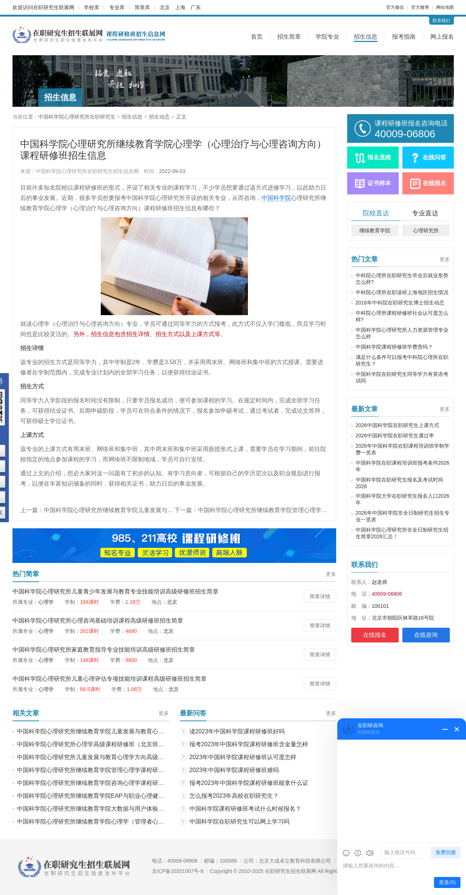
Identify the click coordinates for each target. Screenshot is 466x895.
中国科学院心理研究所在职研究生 (76, 117)
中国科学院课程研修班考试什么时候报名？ (245, 809)
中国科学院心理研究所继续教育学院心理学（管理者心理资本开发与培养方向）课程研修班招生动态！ (149, 821)
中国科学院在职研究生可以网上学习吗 (239, 821)
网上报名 (442, 37)
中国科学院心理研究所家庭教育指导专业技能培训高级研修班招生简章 (104, 649)
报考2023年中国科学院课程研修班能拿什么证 (249, 783)
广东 (196, 7)
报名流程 (379, 157)
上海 (180, 7)
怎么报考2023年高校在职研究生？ (234, 796)
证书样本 (379, 183)
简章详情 (320, 596)
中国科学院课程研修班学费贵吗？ (394, 347)
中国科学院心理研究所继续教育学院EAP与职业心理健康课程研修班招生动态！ (120, 796)
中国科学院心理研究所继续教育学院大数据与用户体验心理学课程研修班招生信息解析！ (131, 809)
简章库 (142, 7)
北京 (165, 7)
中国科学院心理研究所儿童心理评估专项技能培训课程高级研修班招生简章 (110, 679)
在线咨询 (426, 635)
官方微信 (395, 7)
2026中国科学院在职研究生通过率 (395, 435)
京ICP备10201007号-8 (177, 871)
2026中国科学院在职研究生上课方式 (397, 425)
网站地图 (445, 7)
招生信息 (365, 37)
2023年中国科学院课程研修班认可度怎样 (243, 757)
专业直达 (425, 213)
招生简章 (289, 37)
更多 (331, 574)
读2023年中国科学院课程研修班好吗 (237, 731)
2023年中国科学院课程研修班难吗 (234, 770)
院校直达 (376, 213)
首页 (257, 37)
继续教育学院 (374, 230)
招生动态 (159, 117)
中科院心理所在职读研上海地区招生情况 (402, 292)
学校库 (91, 7)
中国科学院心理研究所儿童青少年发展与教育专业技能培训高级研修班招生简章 (115, 591)
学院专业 (327, 37)
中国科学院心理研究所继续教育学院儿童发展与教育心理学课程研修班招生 (141, 510)
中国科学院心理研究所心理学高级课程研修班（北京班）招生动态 (102, 744)
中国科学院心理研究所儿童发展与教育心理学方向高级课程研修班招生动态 (114, 757)
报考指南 (404, 37)
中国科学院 (276, 198)
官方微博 (420, 7)
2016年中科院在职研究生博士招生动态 (400, 303)
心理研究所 (426, 230)
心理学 (46, 602)
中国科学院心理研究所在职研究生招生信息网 (87, 171)
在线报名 (434, 183)
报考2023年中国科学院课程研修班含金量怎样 (249, 744)
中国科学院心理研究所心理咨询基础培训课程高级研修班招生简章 (98, 620)
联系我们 (441, 20)
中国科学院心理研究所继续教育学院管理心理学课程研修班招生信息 (286, 510)
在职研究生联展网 (53, 7)
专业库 (117, 7)
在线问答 (434, 157)
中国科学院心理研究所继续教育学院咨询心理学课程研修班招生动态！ (108, 783)
